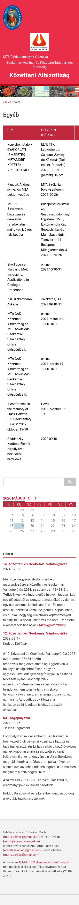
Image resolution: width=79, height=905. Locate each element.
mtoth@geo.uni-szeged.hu (21, 841)
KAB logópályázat (16, 718)
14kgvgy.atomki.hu (51, 625)
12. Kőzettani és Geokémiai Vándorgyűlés (35, 633)
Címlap (7, 102)
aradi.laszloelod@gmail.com (22, 850)
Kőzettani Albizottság (39, 75)
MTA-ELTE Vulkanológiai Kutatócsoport (44, 862)
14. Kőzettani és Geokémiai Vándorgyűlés (35, 564)
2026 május (14, 498)
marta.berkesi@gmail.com (21, 836)
